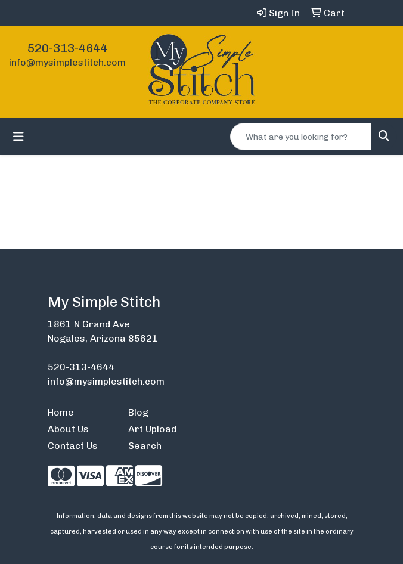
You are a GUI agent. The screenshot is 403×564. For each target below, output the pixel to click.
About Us (68, 429)
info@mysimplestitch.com (67, 62)
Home (61, 412)
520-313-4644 (67, 48)
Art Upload (152, 429)
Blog (138, 412)
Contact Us (73, 445)
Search (145, 445)
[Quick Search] (301, 136)
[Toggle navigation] (18, 136)
